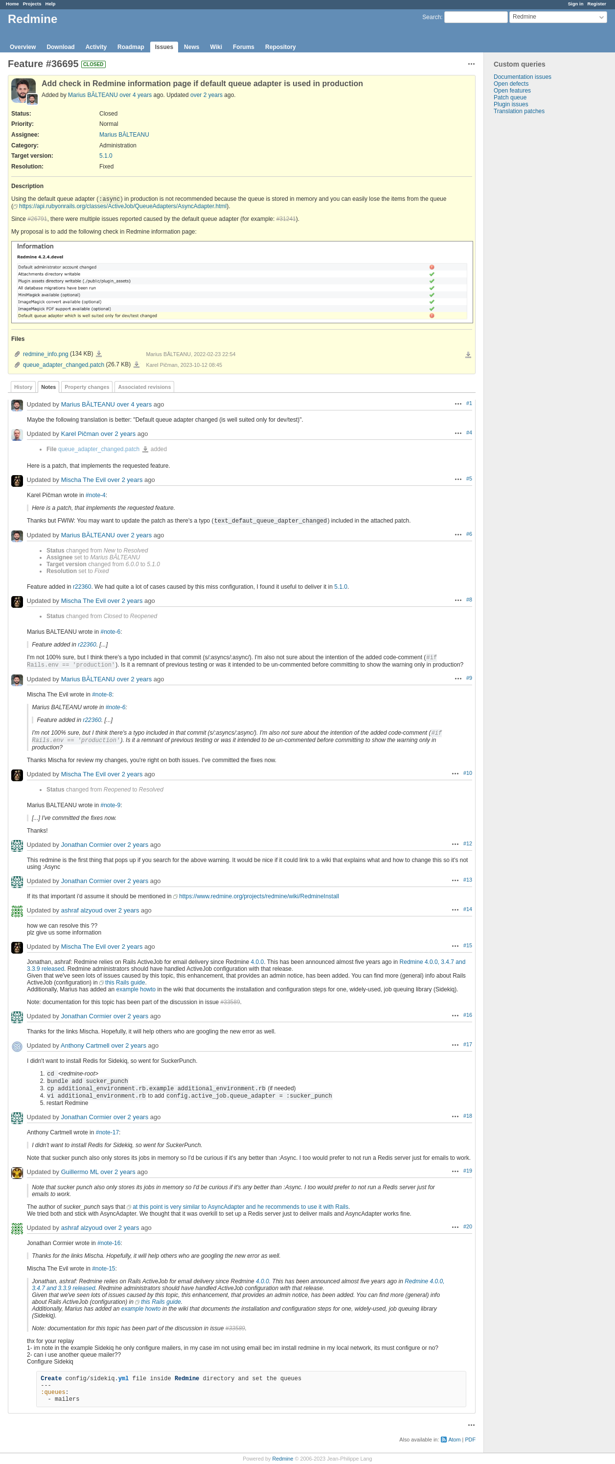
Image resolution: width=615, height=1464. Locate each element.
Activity (96, 47)
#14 (467, 909)
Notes (48, 387)
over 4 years (135, 95)
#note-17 (107, 1132)
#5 (469, 478)
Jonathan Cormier (86, 844)
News (191, 47)
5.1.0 (106, 155)
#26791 (37, 219)
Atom (454, 1439)
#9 (469, 678)
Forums (243, 47)
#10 (467, 773)
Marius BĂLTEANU (93, 95)
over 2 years (206, 95)
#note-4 (96, 495)
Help (51, 3)
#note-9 (111, 805)
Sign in (576, 3)
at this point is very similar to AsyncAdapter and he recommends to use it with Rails (240, 1206)
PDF (470, 1439)
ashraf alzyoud (82, 910)
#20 (467, 1226)
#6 (469, 534)
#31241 (286, 219)
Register (597, 3)
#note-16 (108, 1243)
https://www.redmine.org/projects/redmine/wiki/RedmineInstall (259, 896)
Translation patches (519, 111)
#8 (469, 599)
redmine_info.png (45, 354)
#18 (467, 1116)
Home (12, 3)
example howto (136, 989)
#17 (467, 1044)
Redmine (282, 1459)
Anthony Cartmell (85, 1045)
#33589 (230, 1002)
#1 (469, 403)
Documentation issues (522, 76)
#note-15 (103, 1268)
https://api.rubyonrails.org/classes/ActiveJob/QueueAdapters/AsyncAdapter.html (123, 206)
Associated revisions (144, 387)
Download (60, 47)
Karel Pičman (80, 433)
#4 (469, 432)
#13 (467, 880)
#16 (467, 1015)
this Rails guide (125, 982)
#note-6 (111, 631)
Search (431, 17)
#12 (467, 843)
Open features (512, 90)
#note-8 (102, 694)
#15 (467, 945)
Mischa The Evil (83, 479)
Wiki (216, 47)
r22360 (82, 586)
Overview (23, 47)
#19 (467, 1171)
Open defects (511, 83)
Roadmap (130, 47)
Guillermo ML (80, 1172)
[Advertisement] (533, 268)
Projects (32, 3)
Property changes (87, 387)
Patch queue (510, 97)
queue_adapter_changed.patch (63, 364)
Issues (164, 47)
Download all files (468, 355)
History (23, 387)
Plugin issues (511, 104)
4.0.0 (257, 962)
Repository (280, 47)
